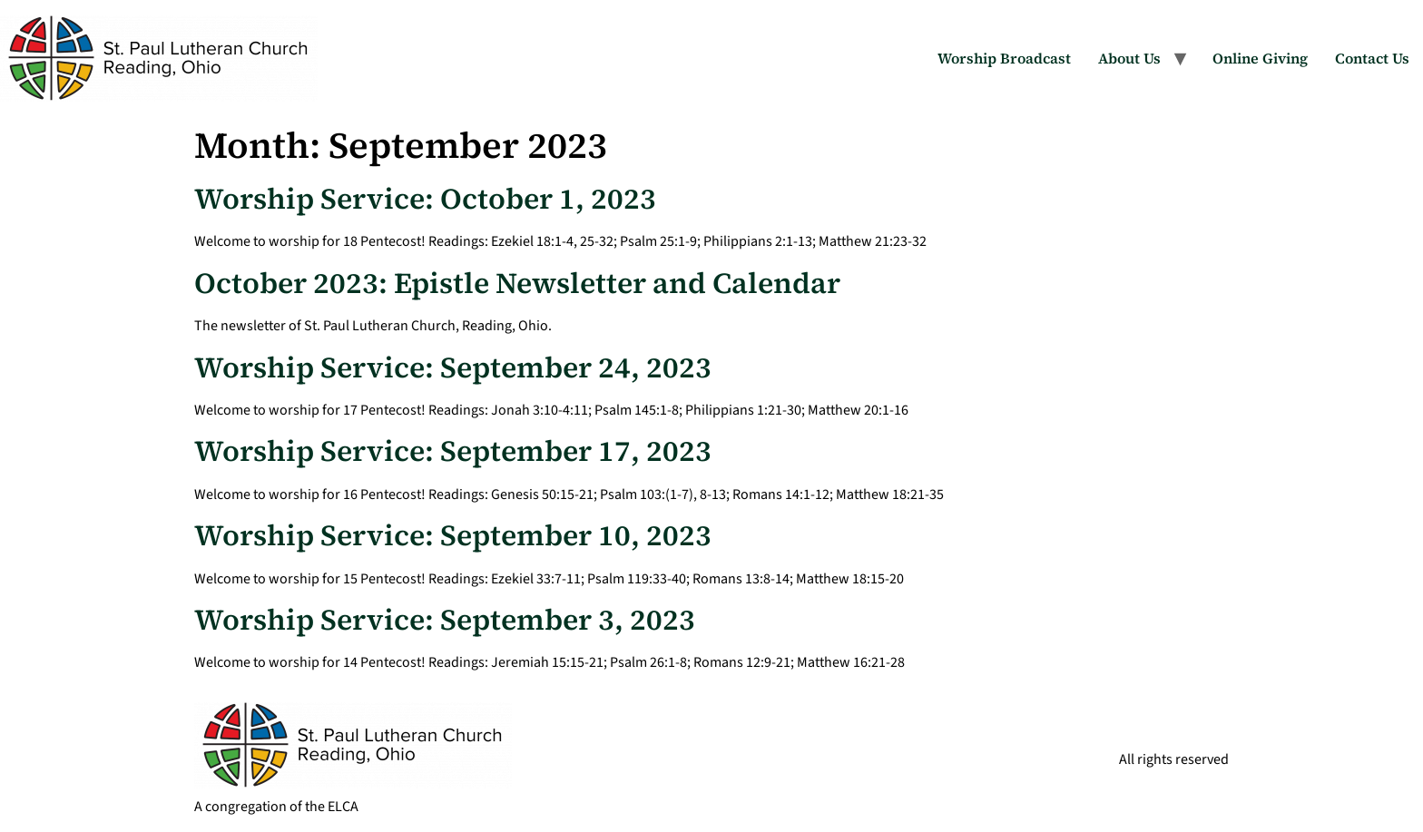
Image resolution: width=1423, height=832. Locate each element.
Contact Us (1372, 58)
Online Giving (1260, 58)
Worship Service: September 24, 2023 (453, 367)
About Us (1129, 58)
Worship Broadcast (1004, 58)
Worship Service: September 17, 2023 (453, 451)
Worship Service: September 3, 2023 (444, 620)
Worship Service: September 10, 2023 (453, 535)
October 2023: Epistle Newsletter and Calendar (517, 283)
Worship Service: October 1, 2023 (425, 199)
